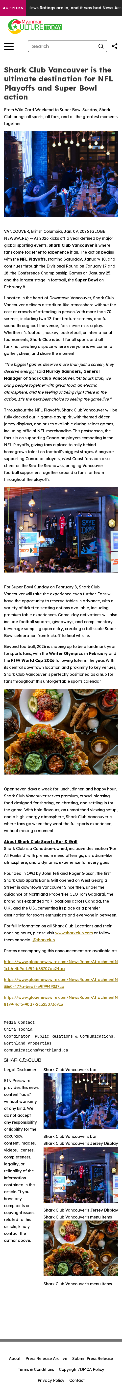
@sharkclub (43, 939)
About (15, 1358)
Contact (77, 1380)
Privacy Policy (51, 1380)
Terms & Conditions (36, 1369)
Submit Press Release (92, 1358)
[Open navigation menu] (9, 46)
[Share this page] (114, 46)
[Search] (61, 46)
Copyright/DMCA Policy (81, 1369)
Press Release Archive (46, 1358)
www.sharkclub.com (74, 932)
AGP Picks (13, 8)
